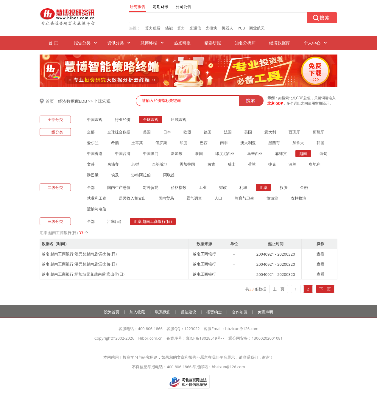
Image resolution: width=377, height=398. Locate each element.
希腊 (115, 142)
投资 (284, 187)
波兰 (292, 164)
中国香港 (94, 153)
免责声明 (265, 312)
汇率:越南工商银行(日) (153, 221)
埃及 (115, 175)
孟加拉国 (187, 164)
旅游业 (272, 198)
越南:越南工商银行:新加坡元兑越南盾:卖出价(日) (83, 274)
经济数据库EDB (72, 101)
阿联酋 (169, 175)
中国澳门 (150, 153)
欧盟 (187, 132)
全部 (91, 132)
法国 (228, 132)
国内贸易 (166, 198)
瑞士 (232, 164)
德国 (207, 132)
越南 (303, 153)
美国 (147, 132)
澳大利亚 (248, 142)
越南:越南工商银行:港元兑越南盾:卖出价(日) (79, 264)
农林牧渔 (298, 198)
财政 (223, 187)
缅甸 (323, 153)
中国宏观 (94, 119)
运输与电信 (96, 209)
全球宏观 (102, 101)
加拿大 (298, 142)
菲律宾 (281, 153)
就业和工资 (96, 198)
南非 (224, 142)
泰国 (199, 153)
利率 (243, 187)
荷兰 (252, 164)
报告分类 (82, 43)
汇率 (263, 187)
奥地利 (314, 164)
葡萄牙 (318, 132)
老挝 (135, 164)
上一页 (278, 289)
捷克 (272, 164)
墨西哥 (274, 142)
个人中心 (312, 43)
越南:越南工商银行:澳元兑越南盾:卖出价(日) (79, 253)
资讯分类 (115, 43)
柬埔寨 (113, 164)
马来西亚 (255, 153)
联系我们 (163, 312)
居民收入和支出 (132, 198)
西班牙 (294, 132)
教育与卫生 (244, 198)
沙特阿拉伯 (141, 175)
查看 (320, 253)
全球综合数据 (118, 132)
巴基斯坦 (159, 164)
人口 (218, 198)
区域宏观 (178, 119)
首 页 (53, 43)
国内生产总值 (118, 187)
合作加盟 (239, 312)
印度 (183, 142)
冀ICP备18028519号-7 (205, 338)
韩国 (320, 142)
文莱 (91, 164)
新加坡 (177, 153)
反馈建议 (188, 312)
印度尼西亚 (225, 153)
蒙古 (211, 164)
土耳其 (137, 142)
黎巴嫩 (93, 175)
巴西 (204, 142)
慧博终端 (149, 43)
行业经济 (122, 119)
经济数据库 (279, 43)
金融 (304, 187)
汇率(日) (114, 221)
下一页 (325, 289)
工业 (203, 187)
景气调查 (194, 198)
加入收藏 (137, 312)
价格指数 (178, 187)
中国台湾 (122, 153)
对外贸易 (150, 187)
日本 (167, 132)
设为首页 (111, 312)
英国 (248, 132)
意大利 (270, 132)
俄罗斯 (161, 142)
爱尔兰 (93, 142)
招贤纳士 (214, 312)
